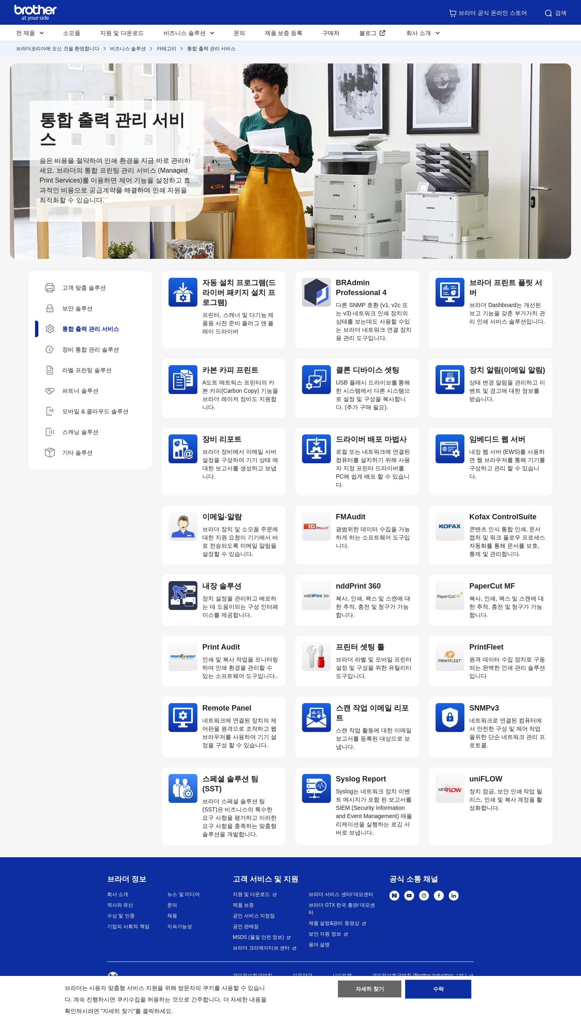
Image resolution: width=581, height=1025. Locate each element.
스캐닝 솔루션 (71, 432)
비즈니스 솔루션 (128, 49)
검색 (555, 13)
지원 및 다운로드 (122, 33)
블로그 (368, 33)
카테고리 (166, 49)
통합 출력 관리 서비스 (211, 49)
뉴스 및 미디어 (183, 894)
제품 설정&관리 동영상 (334, 923)
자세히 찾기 (370, 993)
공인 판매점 (246, 926)
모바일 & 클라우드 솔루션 (87, 411)
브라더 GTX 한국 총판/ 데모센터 (342, 908)
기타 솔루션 (69, 452)
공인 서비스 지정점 (254, 916)
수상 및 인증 (121, 916)
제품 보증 (243, 905)
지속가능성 (179, 926)
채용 (172, 916)
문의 (239, 33)
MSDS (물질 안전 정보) (258, 937)
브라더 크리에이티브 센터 (261, 948)
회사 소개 (117, 894)
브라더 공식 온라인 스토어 (488, 13)
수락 (438, 993)
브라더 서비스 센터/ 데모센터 (341, 894)
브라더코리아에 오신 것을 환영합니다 (57, 49)
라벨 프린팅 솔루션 (78, 370)
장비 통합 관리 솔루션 (82, 349)
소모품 (71, 33)
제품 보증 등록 (284, 33)
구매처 (331, 33)
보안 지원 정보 (325, 934)
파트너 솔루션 (71, 391)
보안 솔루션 (69, 308)
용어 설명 (319, 945)
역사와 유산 (120, 905)
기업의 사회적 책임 (128, 926)
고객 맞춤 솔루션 (75, 288)
